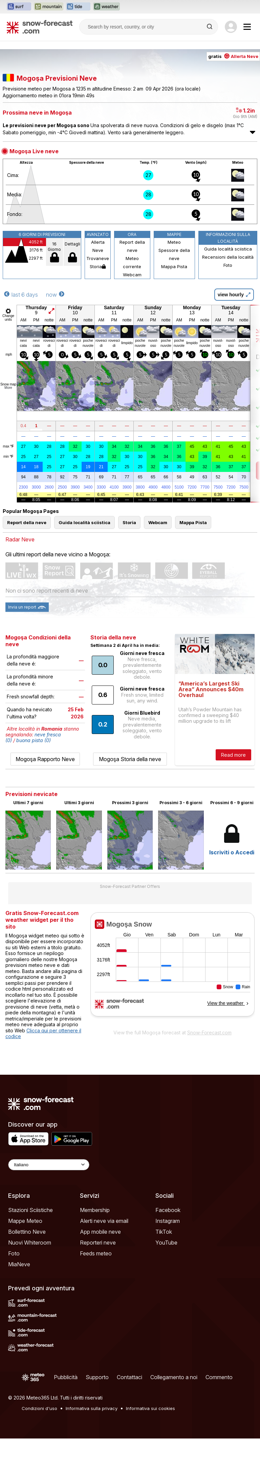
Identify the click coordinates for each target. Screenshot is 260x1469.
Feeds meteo (96, 1253)
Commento (219, 1377)
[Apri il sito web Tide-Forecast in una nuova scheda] (78, 6)
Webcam (132, 274)
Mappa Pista (174, 266)
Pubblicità (66, 1377)
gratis (233, 56)
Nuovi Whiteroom (29, 1242)
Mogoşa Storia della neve (130, 759)
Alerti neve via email (104, 1220)
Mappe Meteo (25, 1220)
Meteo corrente (132, 262)
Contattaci (129, 1377)
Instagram (167, 1220)
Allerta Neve (98, 246)
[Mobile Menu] (247, 27)
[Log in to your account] (231, 27)
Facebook (167, 1210)
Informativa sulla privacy (91, 1408)
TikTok (163, 1231)
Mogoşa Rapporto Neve (45, 759)
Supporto (97, 1377)
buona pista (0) (33, 740)
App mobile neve (100, 1231)
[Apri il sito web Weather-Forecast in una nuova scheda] (106, 6)
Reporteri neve (98, 1242)
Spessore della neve (174, 254)
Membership (95, 1210)
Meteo (174, 242)
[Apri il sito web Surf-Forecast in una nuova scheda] (19, 6)
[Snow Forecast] (39, 27)
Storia (98, 266)
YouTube (166, 1242)
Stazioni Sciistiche (30, 1210)
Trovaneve (97, 258)
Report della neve (132, 246)
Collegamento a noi (173, 1377)
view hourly (234, 294)
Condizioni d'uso (39, 1408)
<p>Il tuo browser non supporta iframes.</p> (172, 969)
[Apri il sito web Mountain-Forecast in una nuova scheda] (48, 6)
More (8, 388)
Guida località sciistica (228, 249)
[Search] (210, 26)
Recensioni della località (228, 257)
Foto (227, 265)
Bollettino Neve (27, 1231)
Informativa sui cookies (150, 1408)
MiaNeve (19, 1264)
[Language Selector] (48, 1164)
